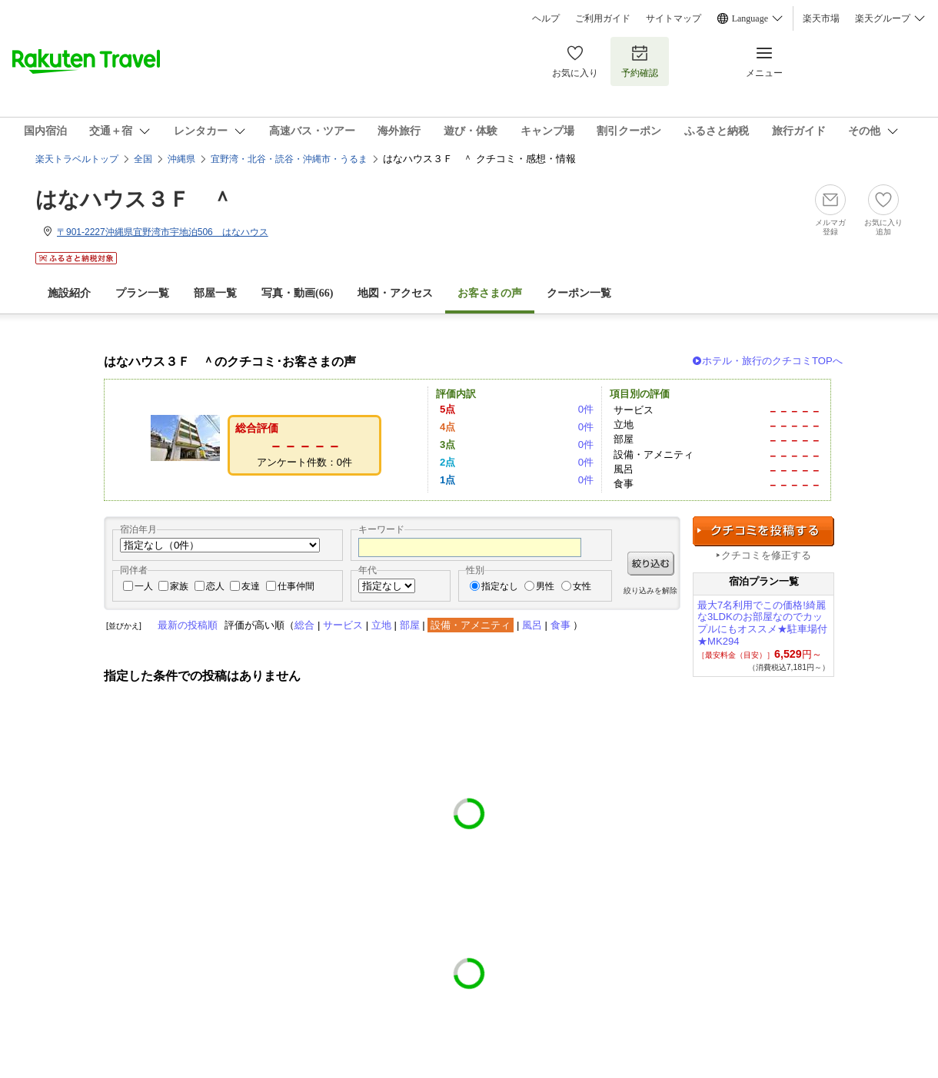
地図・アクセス (395, 293)
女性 (582, 586)
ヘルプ (546, 18)
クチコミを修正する (766, 555)
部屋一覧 (215, 293)
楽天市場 (821, 18)
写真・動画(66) (297, 293)
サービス (343, 625)
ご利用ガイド (602, 18)
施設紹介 (69, 293)
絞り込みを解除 (650, 590)
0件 (586, 409)
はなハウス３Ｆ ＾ (134, 199)
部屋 (410, 625)
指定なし (499, 586)
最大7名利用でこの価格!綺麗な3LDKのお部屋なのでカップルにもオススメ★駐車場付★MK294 (762, 623)
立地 (381, 625)
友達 (250, 586)
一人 (144, 586)
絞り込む (650, 563)
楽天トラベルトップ (76, 159)
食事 (560, 625)
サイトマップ (673, 18)
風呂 (532, 625)
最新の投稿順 (188, 625)
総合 (304, 625)
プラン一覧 (142, 293)
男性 (545, 586)
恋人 (215, 586)
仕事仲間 (296, 586)
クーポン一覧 (579, 293)
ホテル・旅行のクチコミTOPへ (772, 361)
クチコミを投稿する (763, 531)
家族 (179, 586)
